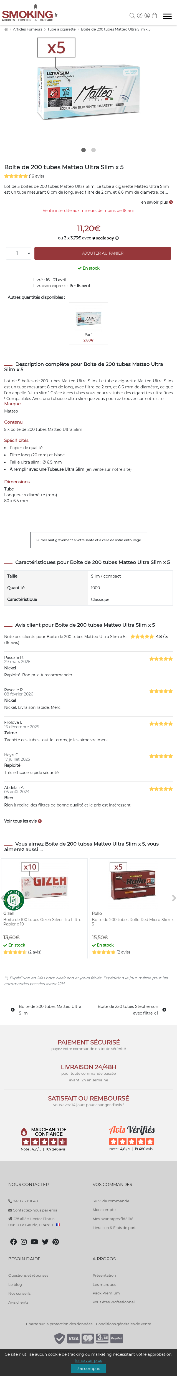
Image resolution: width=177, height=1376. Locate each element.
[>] (174, 898)
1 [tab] (83, 150)
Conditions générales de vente (123, 1324)
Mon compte (104, 1209)
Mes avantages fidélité (113, 1218)
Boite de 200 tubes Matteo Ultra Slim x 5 (115, 29)
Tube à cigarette (62, 29)
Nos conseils (19, 1293)
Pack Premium (106, 1293)
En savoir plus (88, 1360)
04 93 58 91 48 (23, 1201)
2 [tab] (93, 150)
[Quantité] (18, 253)
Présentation (104, 1275)
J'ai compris (88, 1368)
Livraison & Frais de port (114, 1227)
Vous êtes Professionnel (114, 1302)
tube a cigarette (120, 380)
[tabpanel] (88, 88)
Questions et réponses (28, 1275)
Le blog (15, 1284)
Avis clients (18, 1302)
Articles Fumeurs (28, 29)
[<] (3, 898)
